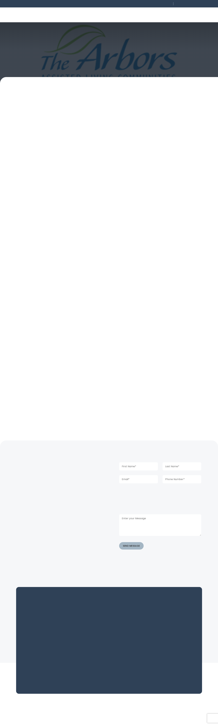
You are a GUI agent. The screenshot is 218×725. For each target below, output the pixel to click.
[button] (151, 4)
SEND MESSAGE (131, 545)
